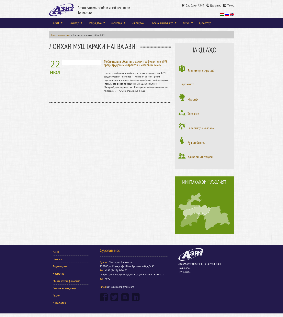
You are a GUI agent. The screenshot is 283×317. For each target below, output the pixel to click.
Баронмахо (187, 84)
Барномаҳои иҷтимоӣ (200, 71)
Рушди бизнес (196, 143)
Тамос (230, 5)
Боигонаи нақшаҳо (162, 23)
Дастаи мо (215, 5)
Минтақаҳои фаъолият (66, 281)
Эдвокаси (193, 114)
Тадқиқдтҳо (95, 23)
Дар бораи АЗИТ (195, 5)
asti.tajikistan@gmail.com (120, 287)
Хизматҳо (116, 23)
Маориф (192, 99)
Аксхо (186, 23)
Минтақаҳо (137, 23)
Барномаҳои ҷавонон (200, 128)
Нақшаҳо (74, 23)
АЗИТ (56, 23)
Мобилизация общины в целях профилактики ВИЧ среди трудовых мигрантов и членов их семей (135, 63)
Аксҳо (56, 295)
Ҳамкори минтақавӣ (200, 157)
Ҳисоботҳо (205, 23)
